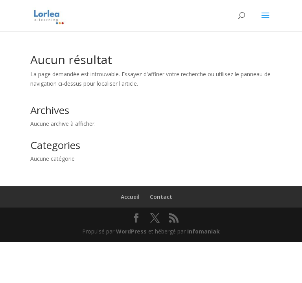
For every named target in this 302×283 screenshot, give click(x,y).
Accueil (130, 196)
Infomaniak (203, 231)
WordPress (131, 231)
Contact (161, 196)
